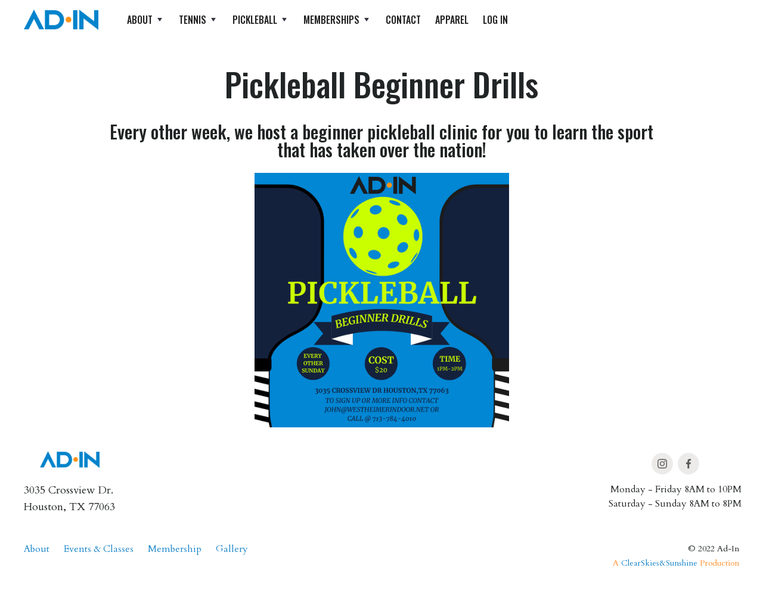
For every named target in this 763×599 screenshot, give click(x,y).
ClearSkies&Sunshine (659, 563)
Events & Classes (99, 548)
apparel (452, 20)
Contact (403, 20)
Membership (174, 548)
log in (495, 20)
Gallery (232, 548)
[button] (146, 20)
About (36, 548)
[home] (61, 20)
